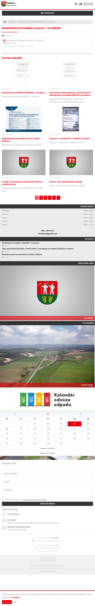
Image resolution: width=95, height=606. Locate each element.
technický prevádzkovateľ (47, 558)
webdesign (42, 561)
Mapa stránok (41, 545)
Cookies (15, 597)
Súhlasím (7, 602)
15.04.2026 (8, 134)
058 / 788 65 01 (47, 231)
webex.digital (51, 561)
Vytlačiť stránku (52, 545)
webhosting (33, 568)
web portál (60, 565)
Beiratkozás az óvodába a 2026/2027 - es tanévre (36, 22)
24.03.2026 (55, 178)
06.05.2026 (8, 89)
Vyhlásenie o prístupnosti (42, 548)
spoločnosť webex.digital (47, 571)
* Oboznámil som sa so (24, 499)
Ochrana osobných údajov (47, 551)
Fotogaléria (88, 323)
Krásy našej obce (86, 263)
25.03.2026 (8, 178)
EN (91, 3)
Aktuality (11, 22)
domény (49, 568)
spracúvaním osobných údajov (35, 499)
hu (88, 3)
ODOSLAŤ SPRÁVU (47, 503)
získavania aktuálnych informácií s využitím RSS (47, 540)
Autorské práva (55, 548)
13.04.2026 (55, 134)
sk (85, 3)
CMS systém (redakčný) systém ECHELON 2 (44, 565)
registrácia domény (59, 568)
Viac (15, 602)
